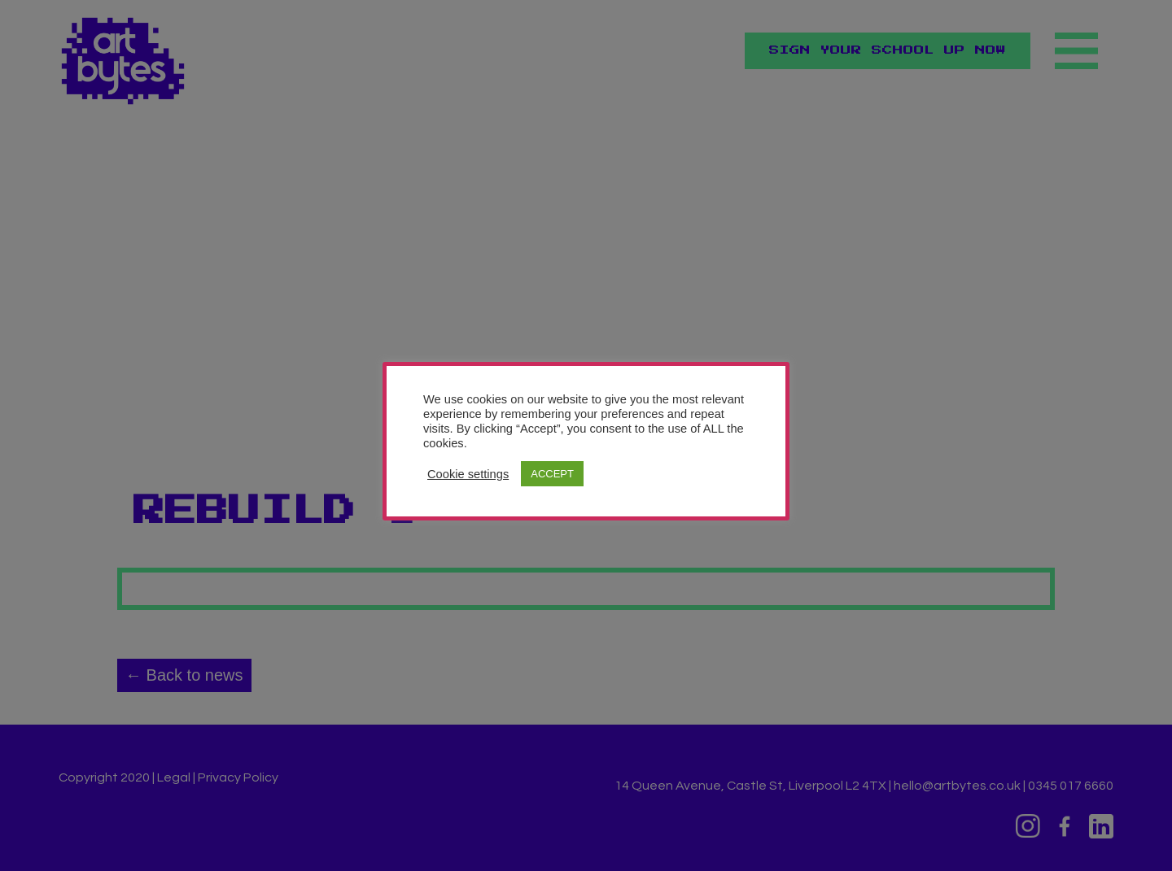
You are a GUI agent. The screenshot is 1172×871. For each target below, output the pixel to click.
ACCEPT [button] (552, 474)
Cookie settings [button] (468, 474)
